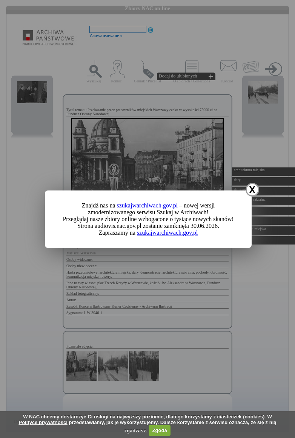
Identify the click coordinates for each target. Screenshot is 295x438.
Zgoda (159, 430)
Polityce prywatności (42, 422)
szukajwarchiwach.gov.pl (147, 205)
